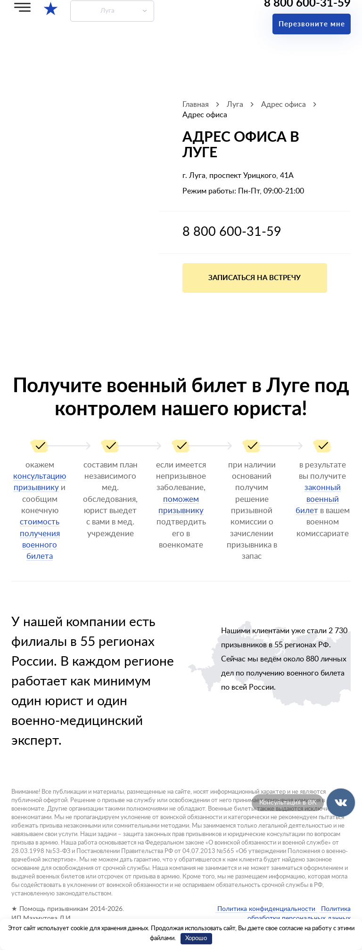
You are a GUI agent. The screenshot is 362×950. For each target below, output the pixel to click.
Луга (107, 11)
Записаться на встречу (254, 278)
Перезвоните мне (312, 24)
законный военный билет (318, 499)
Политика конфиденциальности (266, 909)
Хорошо (196, 938)
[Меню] (22, 7)
